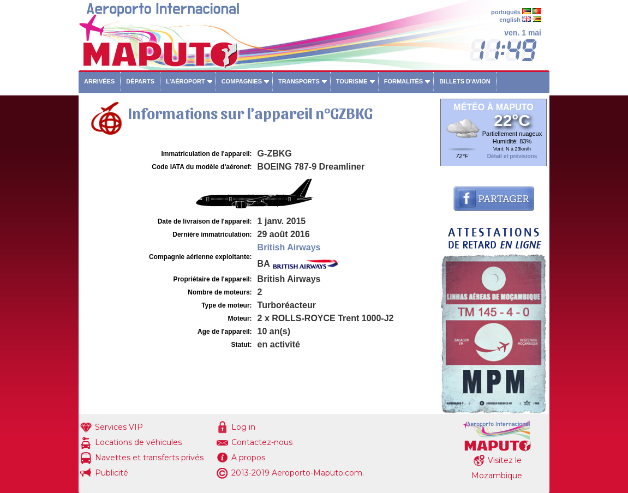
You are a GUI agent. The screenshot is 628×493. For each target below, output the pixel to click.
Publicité (111, 473)
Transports (299, 81)
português (506, 12)
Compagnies (242, 81)
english (510, 19)
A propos (248, 457)
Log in (243, 427)
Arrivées (99, 81)
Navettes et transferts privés (149, 457)
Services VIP (119, 427)
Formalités (403, 81)
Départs (140, 81)
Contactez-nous (261, 442)
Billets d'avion (464, 81)
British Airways (289, 247)
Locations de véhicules (138, 442)
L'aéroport (185, 81)
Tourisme (352, 81)
